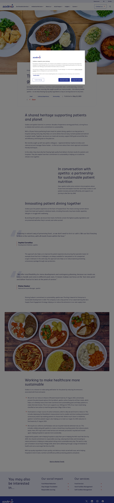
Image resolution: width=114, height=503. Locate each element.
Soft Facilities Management (88, 490)
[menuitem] (8, 6)
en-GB (109, 1)
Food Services (88, 484)
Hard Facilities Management (88, 487)
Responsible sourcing (55, 490)
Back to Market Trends (57, 462)
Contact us (100, 6)
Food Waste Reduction (55, 484)
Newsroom (96, 1)
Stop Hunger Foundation (55, 487)
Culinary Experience (43, 96)
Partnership (56, 96)
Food (31, 96)
